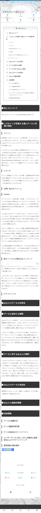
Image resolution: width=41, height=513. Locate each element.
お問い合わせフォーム (15, 49)
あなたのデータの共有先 (16, 62)
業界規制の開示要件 (15, 99)
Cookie (11, 52)
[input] (20, 264)
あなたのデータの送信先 (16, 74)
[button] (37, 264)
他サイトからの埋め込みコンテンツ (19, 55)
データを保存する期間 (15, 66)
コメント (12, 42)
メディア (12, 46)
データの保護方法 (14, 85)
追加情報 (11, 81)
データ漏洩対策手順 (15, 88)
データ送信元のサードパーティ (18, 91)
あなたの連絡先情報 (15, 77)
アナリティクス (14, 58)
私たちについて (13, 33)
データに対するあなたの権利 (17, 70)
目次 (19, 28)
